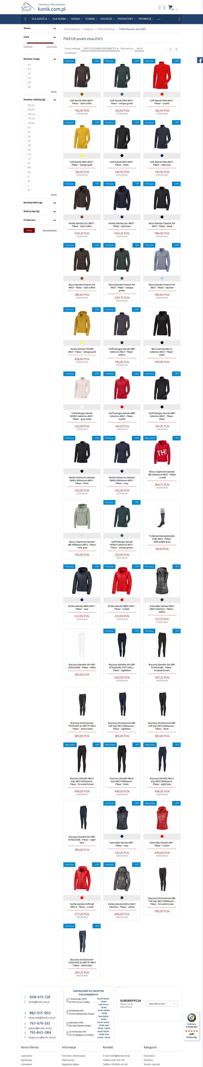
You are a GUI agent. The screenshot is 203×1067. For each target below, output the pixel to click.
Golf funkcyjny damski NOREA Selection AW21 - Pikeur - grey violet (82, 416)
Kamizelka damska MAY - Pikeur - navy (122, 844)
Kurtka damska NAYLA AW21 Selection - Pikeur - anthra (122, 905)
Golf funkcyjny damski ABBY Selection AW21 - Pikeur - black (162, 416)
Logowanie (26, 1056)
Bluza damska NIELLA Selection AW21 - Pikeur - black (162, 352)
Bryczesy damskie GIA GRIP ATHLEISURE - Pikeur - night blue (82, 840)
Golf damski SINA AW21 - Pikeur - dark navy (162, 163)
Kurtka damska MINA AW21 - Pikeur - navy (82, 607)
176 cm (31, 123)
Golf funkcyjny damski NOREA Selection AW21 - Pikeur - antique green (122, 545)
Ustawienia (26, 1064)
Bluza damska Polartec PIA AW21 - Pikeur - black (162, 224)
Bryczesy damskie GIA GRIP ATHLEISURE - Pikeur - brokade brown (162, 667)
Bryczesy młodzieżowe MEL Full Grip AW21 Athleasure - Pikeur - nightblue (122, 726)
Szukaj (29, 230)
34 (29, 132)
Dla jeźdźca (149, 1056)
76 (29, 163)
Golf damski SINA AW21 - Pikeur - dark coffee (82, 102)
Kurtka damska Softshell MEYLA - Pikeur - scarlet (82, 905)
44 (29, 78)
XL (29, 190)
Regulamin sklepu (70, 1064)
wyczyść (54, 91)
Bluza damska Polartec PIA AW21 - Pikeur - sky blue (162, 286)
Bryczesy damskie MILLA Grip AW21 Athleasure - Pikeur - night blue (162, 781)
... (158, 19)
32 (29, 127)
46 (29, 87)
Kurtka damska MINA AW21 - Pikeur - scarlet (122, 607)
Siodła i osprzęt (152, 1064)
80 (29, 168)
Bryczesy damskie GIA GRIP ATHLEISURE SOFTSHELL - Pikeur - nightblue (122, 667)
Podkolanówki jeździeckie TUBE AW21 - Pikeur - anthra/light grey (162, 539)
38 (29, 141)
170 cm (31, 119)
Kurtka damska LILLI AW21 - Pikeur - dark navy (122, 224)
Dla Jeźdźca (40, 19)
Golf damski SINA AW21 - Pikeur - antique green (122, 102)
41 (29, 65)
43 (29, 73)
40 (29, 145)
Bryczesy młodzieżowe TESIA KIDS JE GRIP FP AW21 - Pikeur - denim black (82, 726)
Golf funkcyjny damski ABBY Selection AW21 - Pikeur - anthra (122, 352)
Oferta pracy (68, 1060)
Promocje (145, 19)
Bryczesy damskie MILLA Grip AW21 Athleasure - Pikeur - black (122, 781)
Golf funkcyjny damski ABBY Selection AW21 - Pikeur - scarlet (122, 416)
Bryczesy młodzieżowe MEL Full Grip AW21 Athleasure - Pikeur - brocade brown (162, 901)
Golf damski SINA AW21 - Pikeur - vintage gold (82, 163)
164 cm (31, 114)
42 (29, 69)
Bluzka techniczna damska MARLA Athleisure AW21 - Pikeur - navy (122, 480)
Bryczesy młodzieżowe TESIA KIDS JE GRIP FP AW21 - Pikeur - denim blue (82, 962)
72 (29, 159)
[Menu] (197, 1013)
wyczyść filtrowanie (49, 230)
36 (29, 136)
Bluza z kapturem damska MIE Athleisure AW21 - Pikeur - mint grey (82, 545)
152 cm (31, 105)
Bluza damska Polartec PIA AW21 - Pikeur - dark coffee (82, 286)
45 (29, 82)
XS (29, 172)
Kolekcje (106, 19)
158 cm (31, 110)
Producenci (126, 19)
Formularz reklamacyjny (73, 1056)
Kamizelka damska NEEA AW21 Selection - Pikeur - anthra (162, 609)
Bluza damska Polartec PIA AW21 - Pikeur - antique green (122, 287)
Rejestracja (26, 1060)
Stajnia (90, 19)
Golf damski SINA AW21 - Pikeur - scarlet (162, 102)
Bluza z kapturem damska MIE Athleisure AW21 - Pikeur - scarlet (162, 474)
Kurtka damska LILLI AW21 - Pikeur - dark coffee (82, 224)
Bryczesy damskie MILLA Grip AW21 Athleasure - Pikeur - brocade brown (82, 781)
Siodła (75, 19)
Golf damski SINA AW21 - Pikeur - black (122, 163)
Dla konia (59, 19)
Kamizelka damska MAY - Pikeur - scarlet (162, 844)
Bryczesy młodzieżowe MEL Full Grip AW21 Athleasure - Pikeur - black (162, 726)
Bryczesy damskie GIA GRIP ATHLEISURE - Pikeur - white (82, 666)
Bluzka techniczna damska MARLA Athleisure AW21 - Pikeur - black (82, 480)
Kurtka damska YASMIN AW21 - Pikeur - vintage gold (82, 350)
